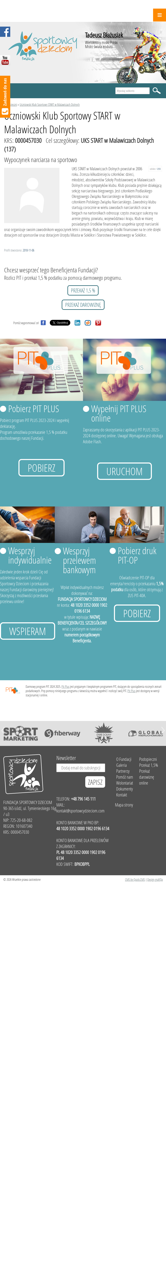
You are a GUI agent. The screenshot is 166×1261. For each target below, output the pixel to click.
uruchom (124, 471)
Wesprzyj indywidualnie (30, 555)
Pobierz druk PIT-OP (137, 555)
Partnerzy (123, 771)
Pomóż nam (124, 777)
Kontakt (121, 795)
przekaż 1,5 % (83, 290)
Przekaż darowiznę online (146, 777)
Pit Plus (65, 686)
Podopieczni (10, 104)
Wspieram (27, 631)
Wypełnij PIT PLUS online (118, 413)
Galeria (121, 765)
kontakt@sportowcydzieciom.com (80, 811)
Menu (159, 15)
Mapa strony (124, 805)
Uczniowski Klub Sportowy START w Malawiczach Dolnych (50, 104)
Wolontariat (124, 783)
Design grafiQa (155, 879)
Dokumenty (124, 789)
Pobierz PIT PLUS (33, 408)
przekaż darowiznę (83, 304)
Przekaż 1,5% (148, 765)
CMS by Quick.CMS (135, 879)
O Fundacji (123, 759)
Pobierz (41, 467)
